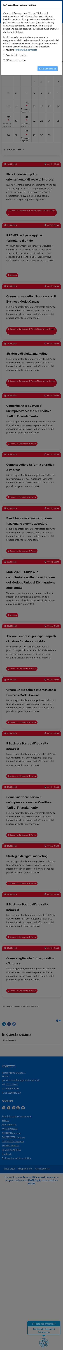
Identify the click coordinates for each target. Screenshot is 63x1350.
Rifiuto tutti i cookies (16, 60)
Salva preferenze (47, 68)
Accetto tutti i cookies (16, 55)
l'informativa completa (26, 49)
